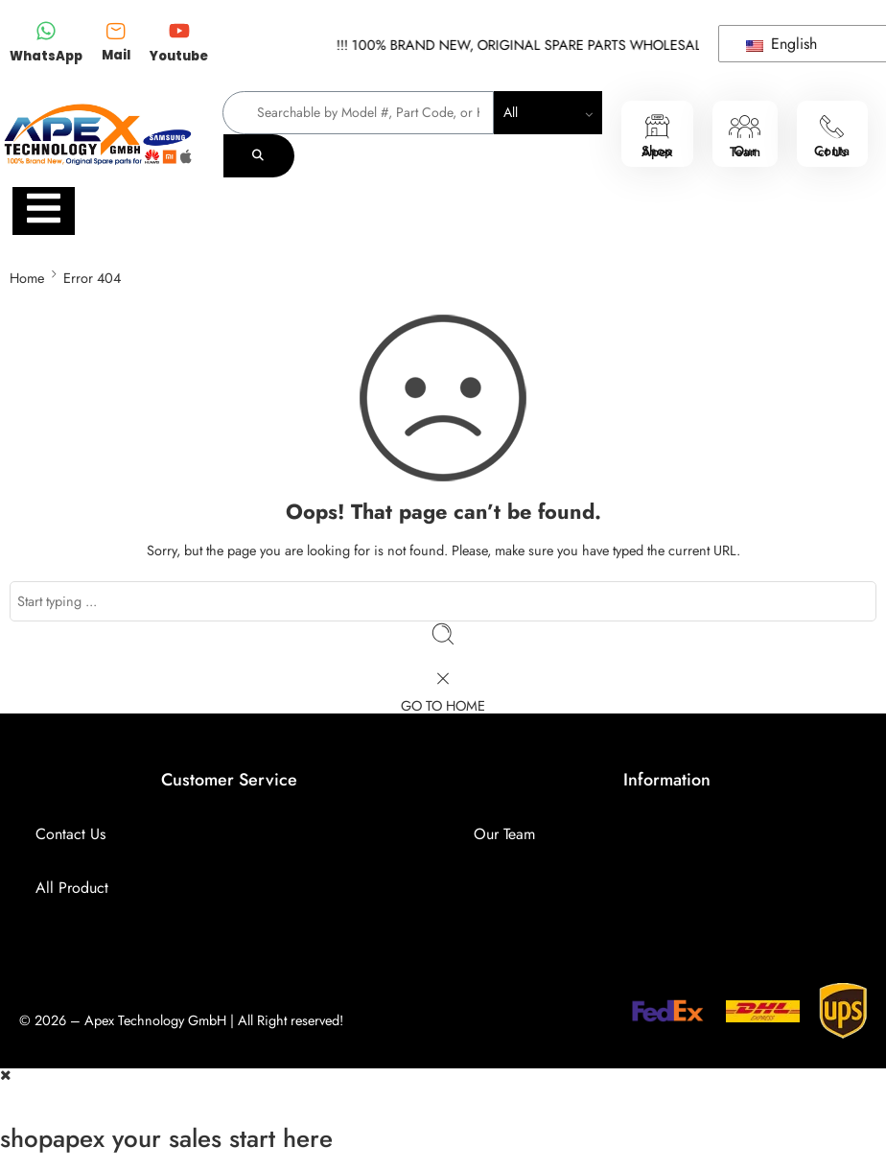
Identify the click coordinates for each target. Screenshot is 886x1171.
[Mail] (116, 30)
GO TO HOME (443, 705)
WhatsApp (46, 56)
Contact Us (70, 834)
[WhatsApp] (46, 32)
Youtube (179, 56)
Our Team (504, 834)
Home (27, 278)
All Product (71, 888)
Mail (116, 55)
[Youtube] (179, 32)
